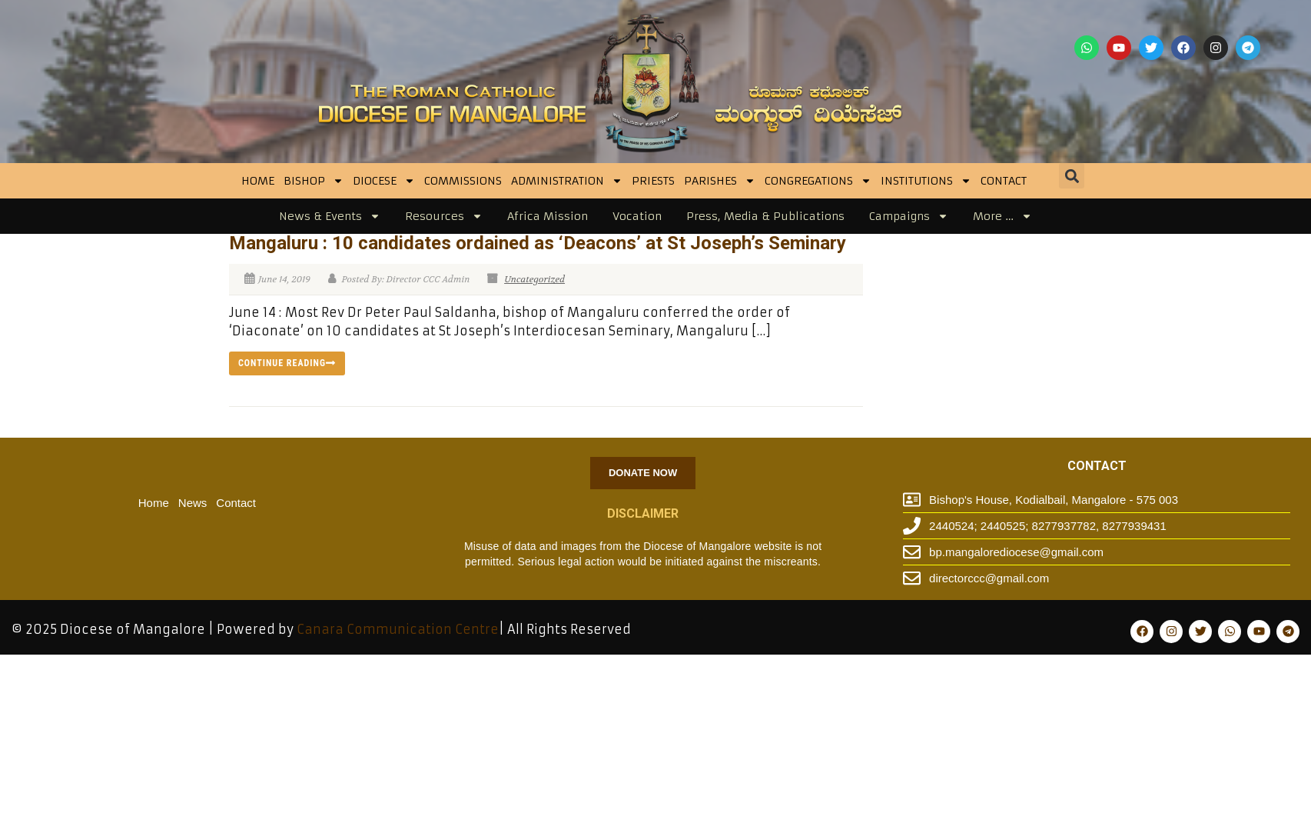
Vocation (637, 216)
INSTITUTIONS (926, 181)
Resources (444, 216)
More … (1002, 216)
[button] (1071, 175)
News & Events (329, 216)
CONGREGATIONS (818, 181)
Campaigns (908, 216)
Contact (1004, 181)
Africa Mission (547, 216)
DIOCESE (384, 181)
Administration (566, 181)
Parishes (719, 181)
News (192, 502)
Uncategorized (534, 279)
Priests (653, 181)
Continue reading (287, 363)
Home (257, 181)
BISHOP (314, 181)
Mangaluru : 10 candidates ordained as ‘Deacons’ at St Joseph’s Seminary (537, 243)
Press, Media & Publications (765, 216)
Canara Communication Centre (398, 629)
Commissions (463, 181)
